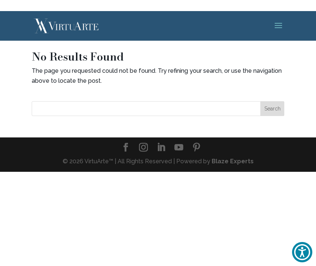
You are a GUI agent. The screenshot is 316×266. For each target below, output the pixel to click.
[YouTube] (178, 148)
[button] (302, 252)
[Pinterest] (196, 148)
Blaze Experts (233, 161)
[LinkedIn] (161, 148)
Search (272, 109)
